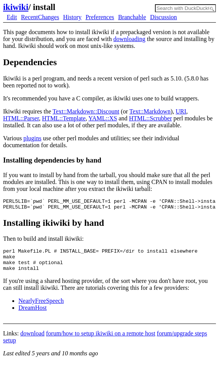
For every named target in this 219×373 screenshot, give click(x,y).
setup (9, 347)
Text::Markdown (149, 111)
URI (181, 111)
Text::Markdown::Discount (86, 111)
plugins (32, 138)
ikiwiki (15, 7)
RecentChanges (40, 17)
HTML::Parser (21, 118)
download (32, 340)
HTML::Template (64, 118)
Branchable (132, 17)
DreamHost (32, 314)
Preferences (100, 17)
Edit (12, 17)
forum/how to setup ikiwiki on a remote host (100, 340)
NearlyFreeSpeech (41, 307)
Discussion (163, 17)
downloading (129, 39)
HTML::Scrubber (150, 118)
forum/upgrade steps (182, 340)
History (72, 17)
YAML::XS (102, 118)
